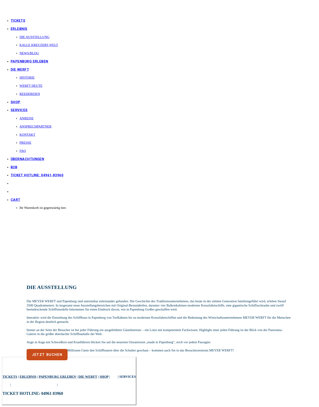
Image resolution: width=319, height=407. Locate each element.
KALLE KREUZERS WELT (38, 45)
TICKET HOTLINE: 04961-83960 (37, 175)
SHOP (15, 102)
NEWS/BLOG (29, 53)
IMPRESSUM (68, 384)
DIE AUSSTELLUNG (34, 37)
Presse (25, 142)
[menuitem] (164, 21)
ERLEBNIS (19, 29)
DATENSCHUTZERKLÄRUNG (34, 384)
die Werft (20, 70)
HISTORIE (27, 77)
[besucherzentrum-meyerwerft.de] (159, 8)
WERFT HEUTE (30, 85)
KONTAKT (27, 134)
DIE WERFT (87, 376)
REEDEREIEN (29, 94)
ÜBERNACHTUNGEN (27, 159)
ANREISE (26, 118)
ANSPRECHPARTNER (35, 126)
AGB (6, 384)
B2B (14, 167)
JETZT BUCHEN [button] (47, 355)
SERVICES (19, 110)
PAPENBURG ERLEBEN (29, 61)
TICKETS (18, 21)
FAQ (22, 151)
